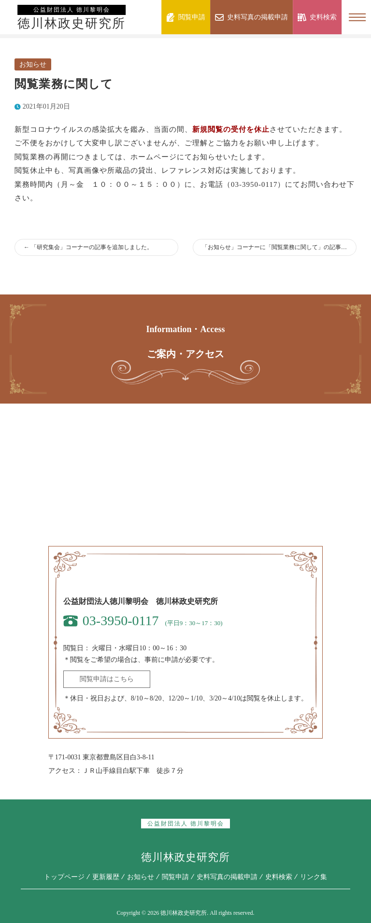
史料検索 (278, 877)
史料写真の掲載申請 (227, 877)
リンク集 (313, 877)
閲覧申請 (175, 877)
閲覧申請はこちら (107, 679)
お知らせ (32, 64)
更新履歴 (105, 877)
